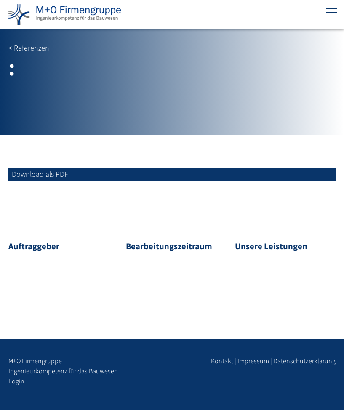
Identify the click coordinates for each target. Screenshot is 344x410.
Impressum (253, 361)
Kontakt (222, 361)
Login (16, 381)
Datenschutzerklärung (304, 361)
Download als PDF (40, 174)
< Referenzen (28, 48)
